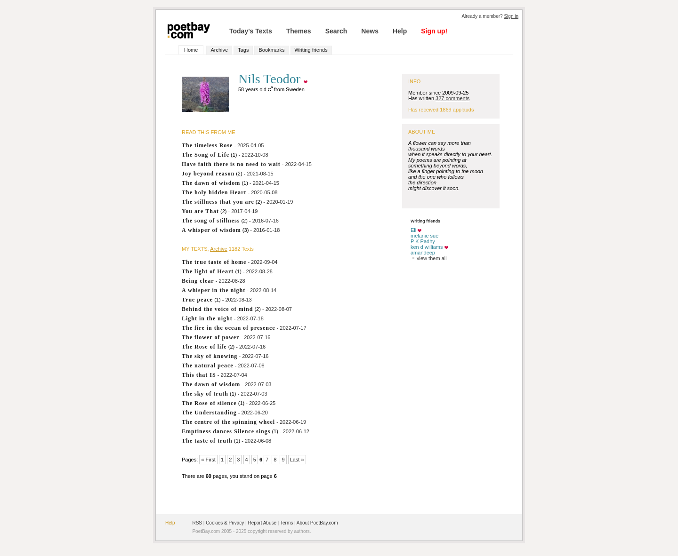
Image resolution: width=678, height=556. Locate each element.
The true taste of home (214, 262)
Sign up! (434, 31)
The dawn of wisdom (211, 183)
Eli (413, 230)
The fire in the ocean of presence (228, 328)
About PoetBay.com (317, 522)
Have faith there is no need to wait (231, 164)
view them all (429, 258)
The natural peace (208, 365)
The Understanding (209, 412)
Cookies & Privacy (225, 522)
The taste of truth (207, 440)
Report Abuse (262, 522)
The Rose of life (204, 346)
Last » (297, 459)
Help (400, 31)
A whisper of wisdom (211, 230)
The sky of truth (205, 393)
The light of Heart (208, 271)
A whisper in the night (213, 290)
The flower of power (210, 337)
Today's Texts (250, 31)
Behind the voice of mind (217, 309)
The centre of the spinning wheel (228, 422)
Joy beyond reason (208, 173)
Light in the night (207, 318)
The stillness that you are (218, 202)
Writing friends (311, 50)
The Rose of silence (209, 403)
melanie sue (424, 235)
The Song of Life (205, 154)
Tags (243, 50)
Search (336, 31)
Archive (219, 50)
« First (208, 459)
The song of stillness (211, 220)
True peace (197, 299)
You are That (200, 211)
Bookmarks (271, 50)
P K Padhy (423, 241)
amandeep (423, 252)
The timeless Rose (207, 145)
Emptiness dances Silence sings (226, 431)
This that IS (199, 375)
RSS (197, 522)
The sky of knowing (209, 356)
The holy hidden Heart (214, 192)
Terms (286, 522)
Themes (298, 31)
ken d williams (427, 247)
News (370, 31)
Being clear (198, 281)
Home (191, 50)
